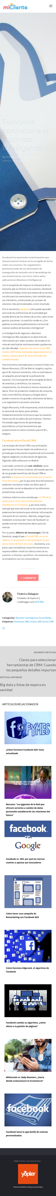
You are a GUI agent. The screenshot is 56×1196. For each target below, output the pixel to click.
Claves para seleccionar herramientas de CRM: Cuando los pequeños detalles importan (31, 664)
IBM (27, 621)
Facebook (19, 621)
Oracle (33, 621)
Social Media (23, 162)
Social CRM (48, 621)
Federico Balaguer (16, 159)
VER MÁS (39, 601)
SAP (39, 621)
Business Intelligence (27, 617)
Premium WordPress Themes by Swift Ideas (28, 1187)
